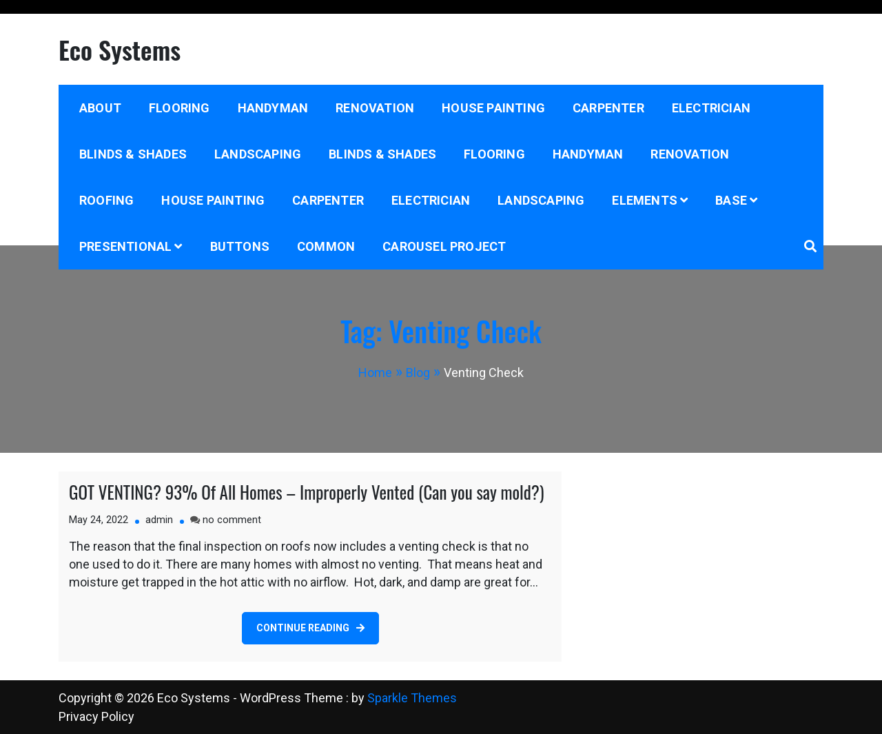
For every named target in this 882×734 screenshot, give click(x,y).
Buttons (239, 246)
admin (159, 520)
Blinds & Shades (133, 154)
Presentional (125, 246)
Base (731, 200)
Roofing (106, 200)
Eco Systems (120, 49)
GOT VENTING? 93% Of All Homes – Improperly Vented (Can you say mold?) (306, 491)
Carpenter (608, 108)
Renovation (375, 108)
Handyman (273, 108)
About (100, 108)
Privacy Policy (96, 716)
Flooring (179, 108)
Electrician (711, 108)
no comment (232, 520)
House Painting (493, 108)
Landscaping (257, 154)
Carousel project (444, 246)
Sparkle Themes (412, 698)
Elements (644, 200)
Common (326, 246)
